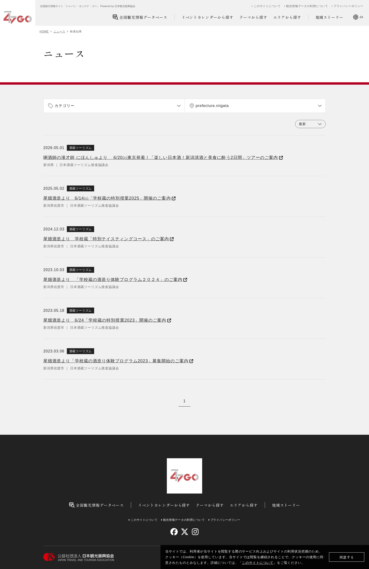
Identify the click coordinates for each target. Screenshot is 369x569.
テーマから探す (253, 17)
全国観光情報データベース (139, 17)
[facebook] (174, 532)
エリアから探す (287, 17)
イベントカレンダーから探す (207, 17)
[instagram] (195, 531)
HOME (44, 31)
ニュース (59, 31)
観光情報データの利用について (307, 6)
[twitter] (184, 532)
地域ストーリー (330, 17)
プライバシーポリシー (348, 6)
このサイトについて (257, 563)
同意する (346, 557)
